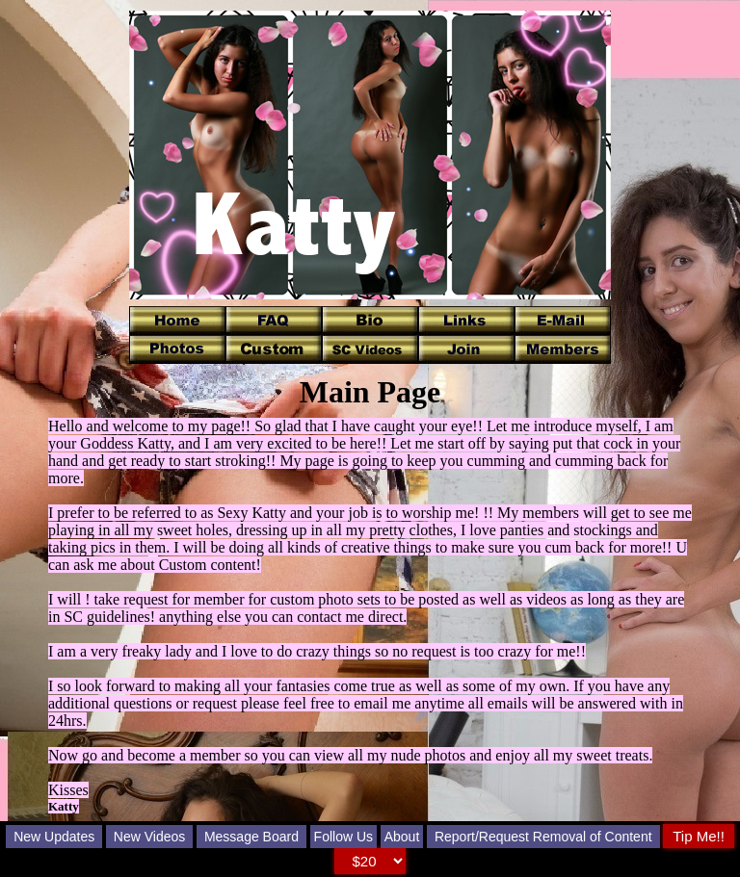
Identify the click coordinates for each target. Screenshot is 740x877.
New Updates (53, 836)
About (402, 836)
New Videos (149, 836)
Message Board (251, 836)
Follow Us (343, 836)
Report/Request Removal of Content (543, 836)
